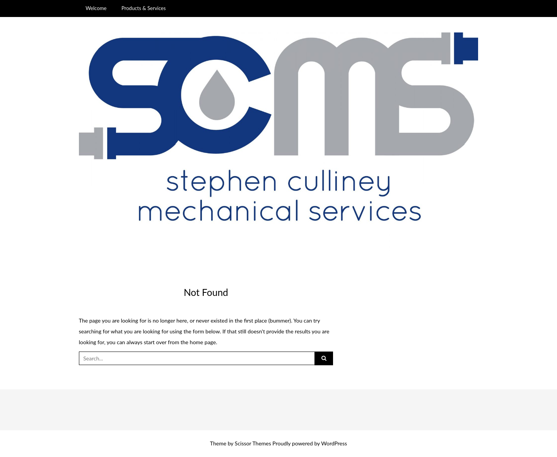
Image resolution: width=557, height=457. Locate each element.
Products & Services (143, 8)
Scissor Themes (253, 443)
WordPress (334, 443)
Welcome (95, 8)
